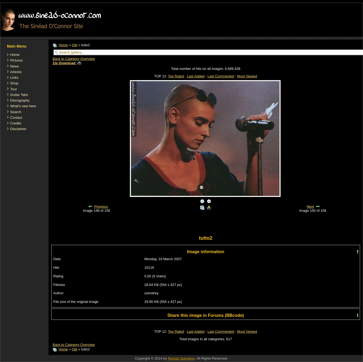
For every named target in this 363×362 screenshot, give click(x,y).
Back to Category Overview (74, 59)
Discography (20, 100)
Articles (16, 72)
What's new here (23, 106)
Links (14, 78)
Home (15, 55)
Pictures (16, 60)
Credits (15, 123)
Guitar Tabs (19, 95)
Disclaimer (18, 129)
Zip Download (67, 63)
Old (74, 45)
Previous (101, 207)
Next (310, 207)
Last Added (195, 76)
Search (15, 112)
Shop (14, 83)
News (14, 66)
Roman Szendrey (181, 358)
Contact (16, 118)
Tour (13, 89)
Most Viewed (247, 76)
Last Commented (221, 76)
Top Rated (176, 76)
